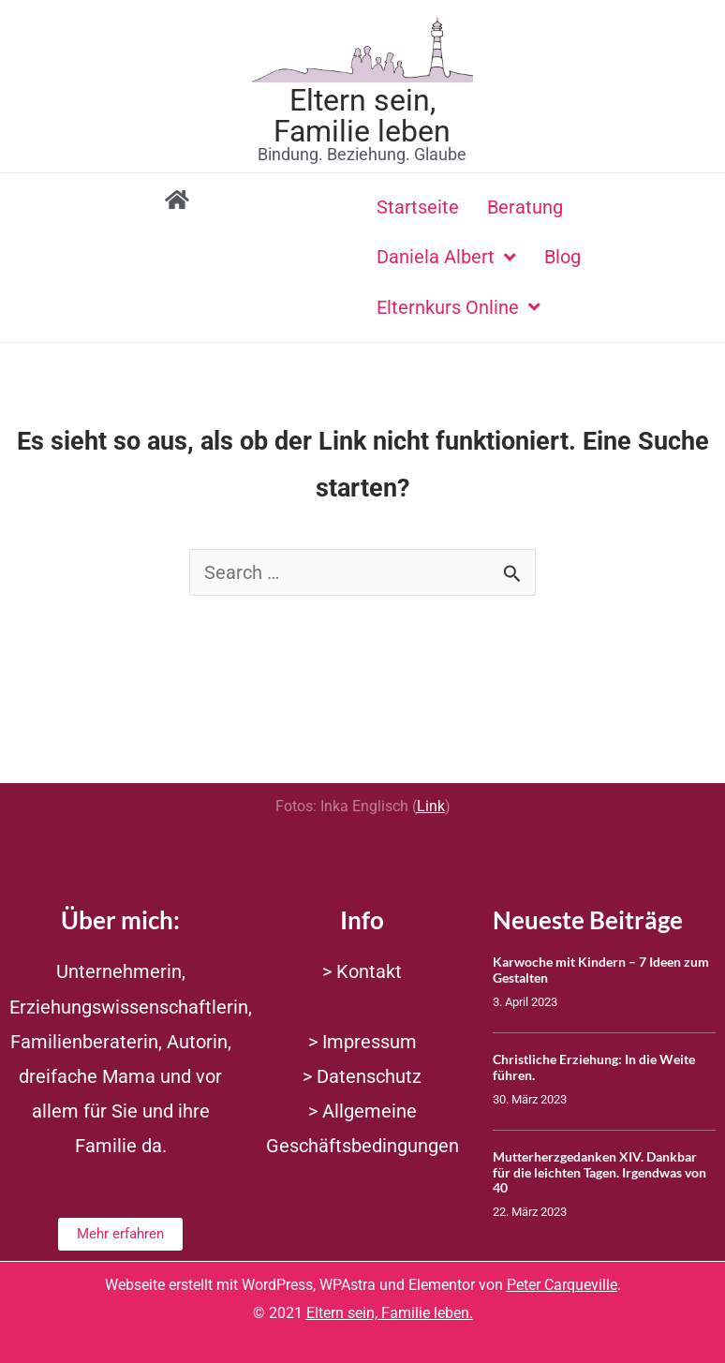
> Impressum (362, 1041)
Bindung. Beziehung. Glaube (362, 154)
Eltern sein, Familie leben (362, 115)
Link (431, 806)
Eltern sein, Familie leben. (389, 1313)
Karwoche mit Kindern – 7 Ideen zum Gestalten (601, 969)
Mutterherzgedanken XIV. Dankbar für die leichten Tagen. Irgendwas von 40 (599, 1172)
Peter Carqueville (562, 1285)
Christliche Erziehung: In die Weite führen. (594, 1067)
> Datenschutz (362, 1076)
